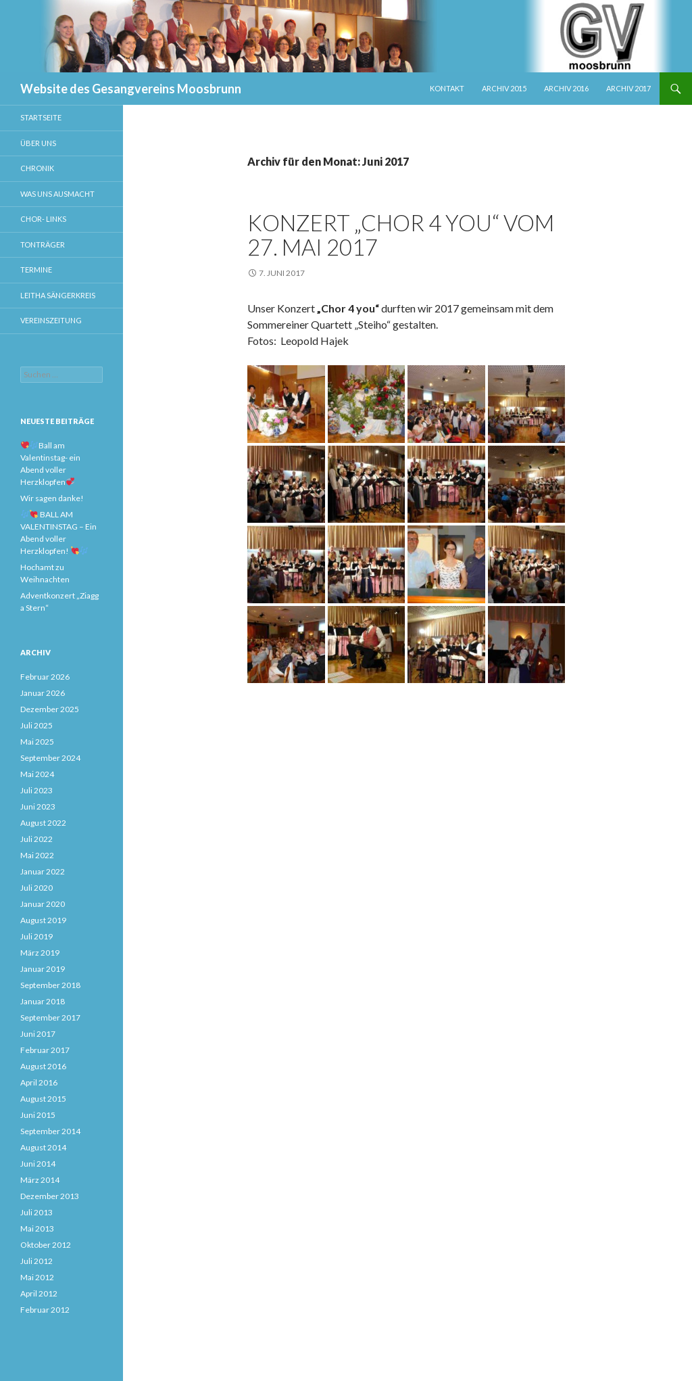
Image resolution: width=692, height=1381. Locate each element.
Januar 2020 (42, 904)
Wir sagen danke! (52, 498)
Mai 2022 (37, 855)
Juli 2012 (36, 1261)
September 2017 (50, 1017)
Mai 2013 (37, 1228)
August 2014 (43, 1147)
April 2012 (38, 1293)
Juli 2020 (36, 888)
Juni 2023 (37, 806)
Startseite (40, 117)
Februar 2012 (45, 1310)
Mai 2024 (37, 774)
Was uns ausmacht (57, 193)
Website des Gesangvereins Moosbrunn (130, 88)
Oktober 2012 (45, 1245)
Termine (36, 269)
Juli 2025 (36, 725)
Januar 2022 (42, 871)
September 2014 (50, 1131)
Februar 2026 (45, 677)
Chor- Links (43, 218)
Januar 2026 (42, 693)
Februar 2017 (45, 1050)
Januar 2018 (42, 1001)
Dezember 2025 (49, 709)
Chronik (37, 168)
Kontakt (447, 88)
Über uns (38, 143)
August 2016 (43, 1066)
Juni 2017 (37, 1034)
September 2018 (50, 985)
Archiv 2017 (628, 88)
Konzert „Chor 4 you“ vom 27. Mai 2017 (400, 234)
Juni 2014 (37, 1163)
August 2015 (43, 1099)
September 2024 (50, 758)
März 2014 (39, 1180)
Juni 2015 (37, 1115)
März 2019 (39, 952)
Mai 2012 (37, 1277)
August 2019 (43, 920)
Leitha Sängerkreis (57, 295)
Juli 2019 (36, 936)
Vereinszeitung (51, 320)
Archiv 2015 (504, 88)
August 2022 (43, 823)
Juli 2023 (36, 790)
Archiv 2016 (566, 88)
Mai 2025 (37, 741)
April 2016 (38, 1082)
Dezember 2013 (49, 1196)
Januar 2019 (42, 969)
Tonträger (42, 244)
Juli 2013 (36, 1212)
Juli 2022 (36, 839)
